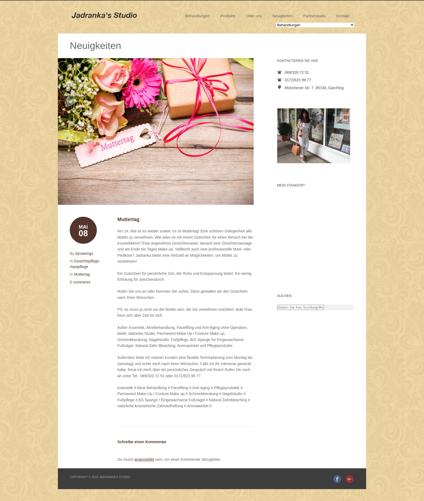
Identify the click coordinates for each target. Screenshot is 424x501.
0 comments (80, 282)
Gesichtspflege (86, 261)
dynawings (84, 253)
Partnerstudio (314, 16)
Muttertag (82, 274)
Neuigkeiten (283, 16)
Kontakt (343, 16)
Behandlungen (197, 16)
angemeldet (144, 459)
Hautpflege (79, 267)
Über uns (254, 16)
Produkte (228, 16)
